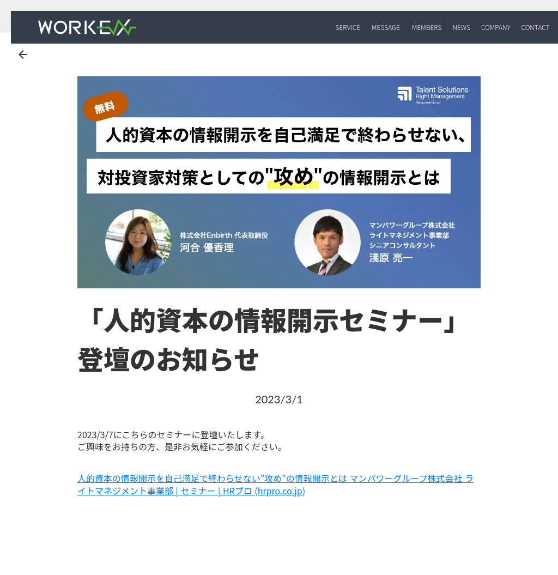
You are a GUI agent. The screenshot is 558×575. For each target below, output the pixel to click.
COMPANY (496, 27)
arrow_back (22, 54)
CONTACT (535, 27)
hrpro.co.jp (280, 490)
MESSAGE (386, 27)
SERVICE (348, 27)
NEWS (461, 27)
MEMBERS (426, 27)
